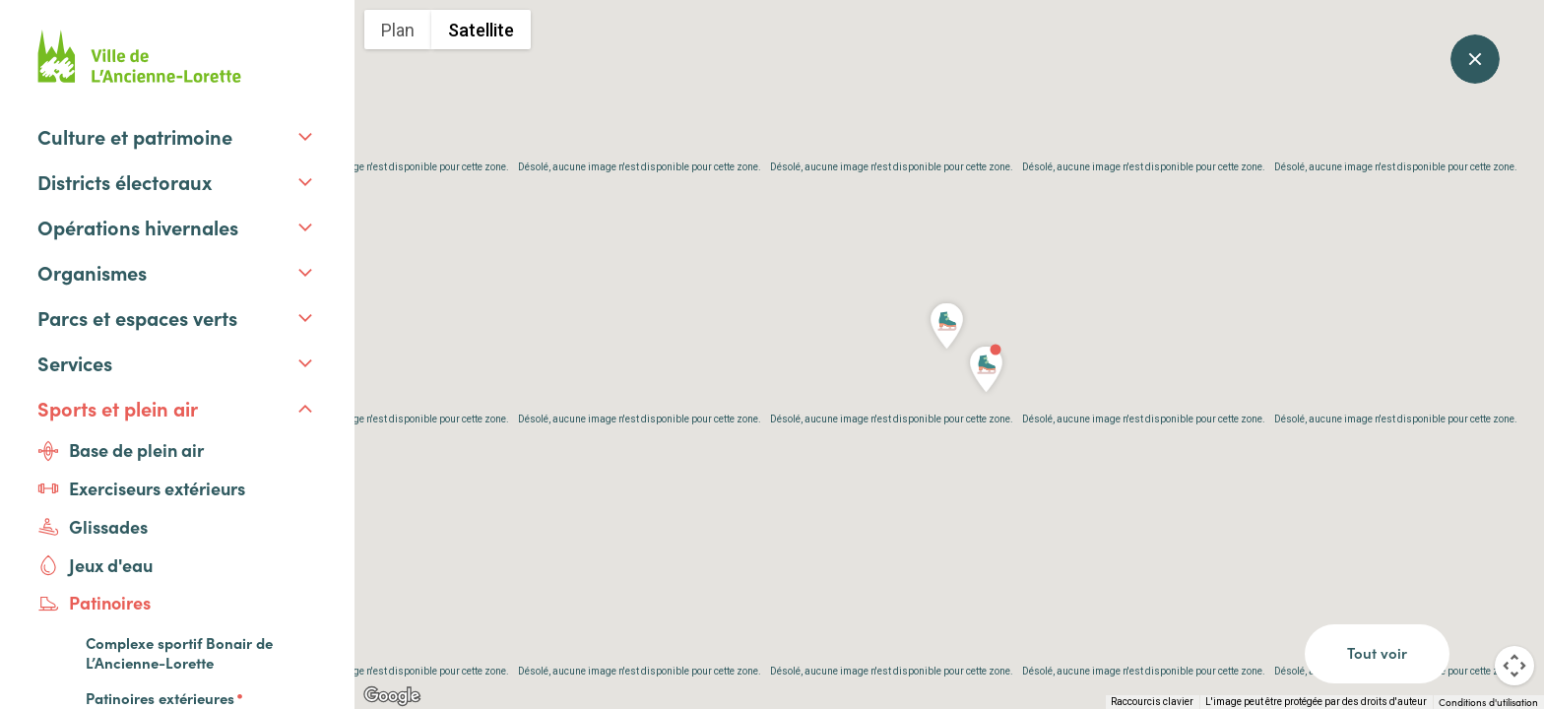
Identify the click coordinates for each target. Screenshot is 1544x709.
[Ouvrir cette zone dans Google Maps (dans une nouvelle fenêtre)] (391, 696)
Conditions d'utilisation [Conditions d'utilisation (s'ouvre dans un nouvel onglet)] (1488, 702)
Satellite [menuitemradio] (481, 30)
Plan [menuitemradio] (398, 30)
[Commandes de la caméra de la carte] (1514, 665)
